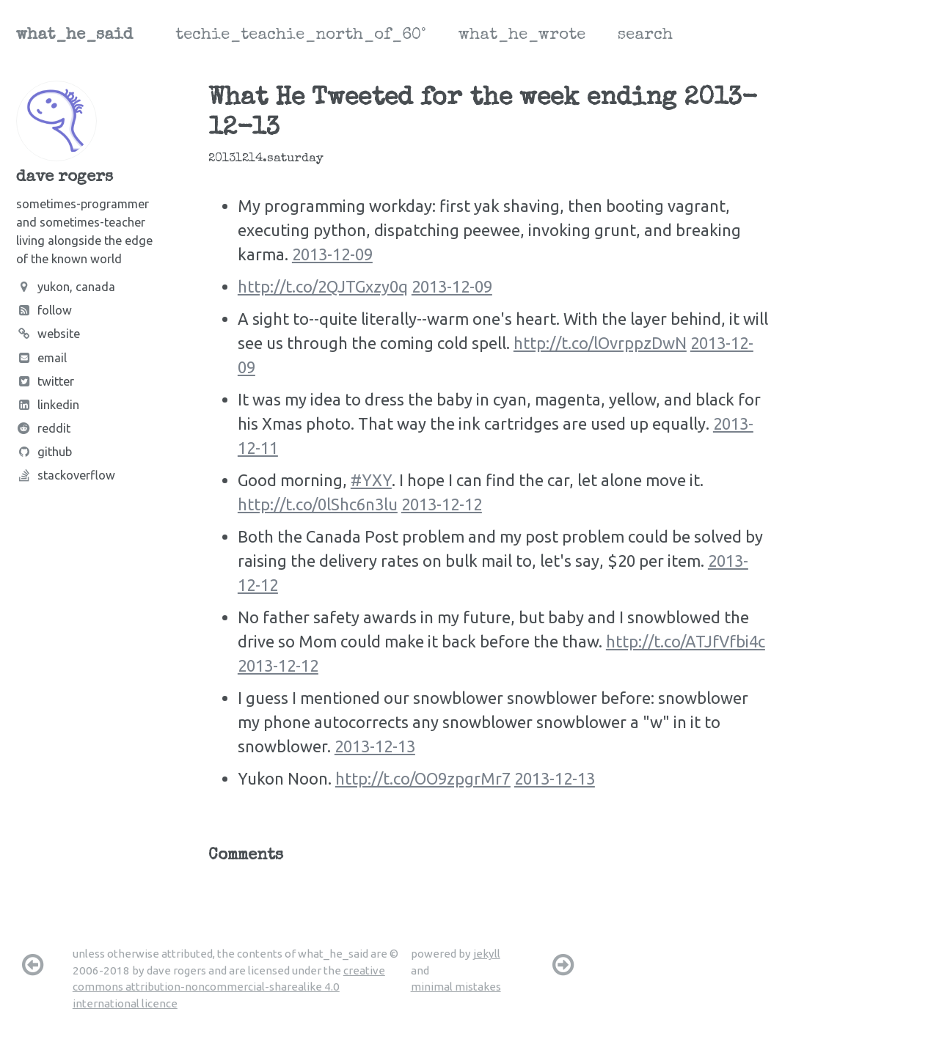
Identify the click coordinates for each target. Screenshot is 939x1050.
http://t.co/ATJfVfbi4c (685, 641)
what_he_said (74, 36)
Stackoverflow (65, 475)
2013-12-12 (441, 504)
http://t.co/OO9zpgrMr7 (423, 778)
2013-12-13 (375, 746)
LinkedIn (47, 404)
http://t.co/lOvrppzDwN (600, 343)
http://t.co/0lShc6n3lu (318, 504)
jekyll (486, 953)
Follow (44, 310)
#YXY (371, 480)
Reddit (43, 428)
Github (44, 451)
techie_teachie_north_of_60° (300, 36)
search (645, 36)
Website (48, 333)
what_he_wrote (521, 36)
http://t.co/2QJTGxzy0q (323, 286)
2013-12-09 (332, 254)
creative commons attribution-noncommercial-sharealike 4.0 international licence (229, 987)
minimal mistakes (456, 986)
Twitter (45, 381)
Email (41, 357)
